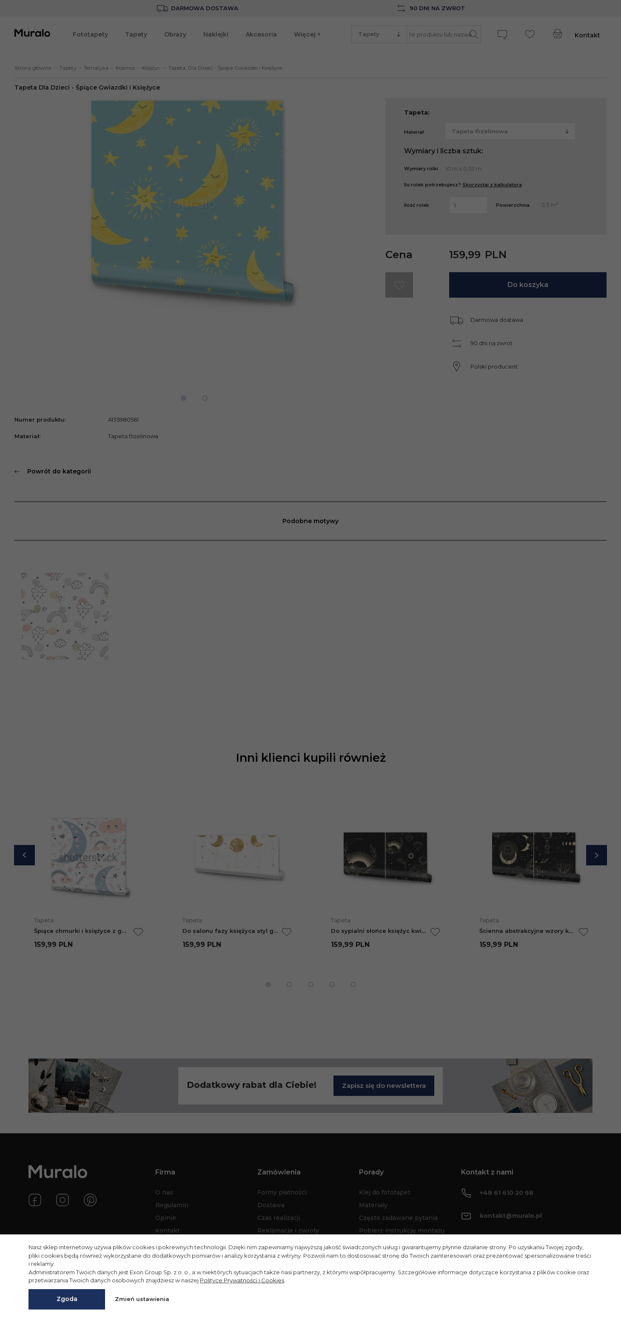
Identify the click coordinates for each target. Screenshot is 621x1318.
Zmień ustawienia (142, 1298)
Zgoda (67, 1299)
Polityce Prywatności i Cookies (242, 1280)
